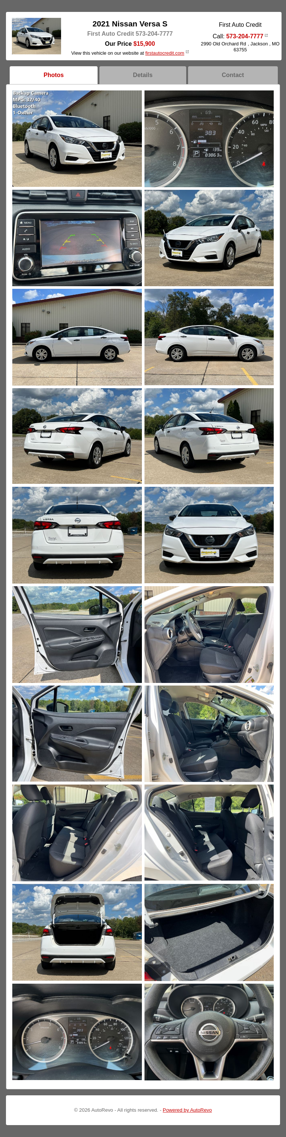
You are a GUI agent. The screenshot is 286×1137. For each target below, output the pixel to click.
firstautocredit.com (164, 53)
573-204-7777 (244, 36)
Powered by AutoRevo (187, 1110)
